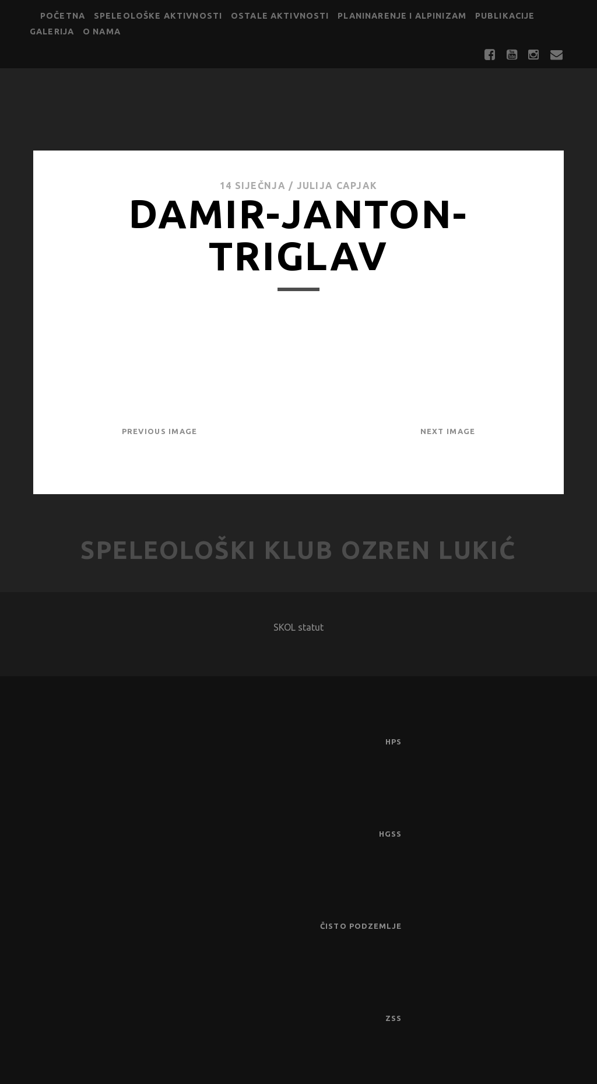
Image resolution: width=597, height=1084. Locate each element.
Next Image (448, 431)
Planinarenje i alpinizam (402, 15)
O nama (102, 31)
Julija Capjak (337, 185)
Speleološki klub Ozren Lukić (298, 550)
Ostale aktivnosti (280, 15)
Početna (62, 15)
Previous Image (160, 431)
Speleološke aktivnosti (158, 15)
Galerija (52, 31)
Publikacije (505, 15)
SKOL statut (298, 627)
